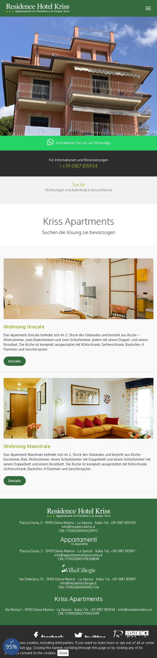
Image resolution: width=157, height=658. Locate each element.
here (28, 648)
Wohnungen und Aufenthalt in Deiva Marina (78, 190)
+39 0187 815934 (79, 166)
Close (63, 653)
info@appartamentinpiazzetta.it (78, 555)
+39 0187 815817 (123, 551)
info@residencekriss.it (78, 527)
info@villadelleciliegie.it (78, 583)
